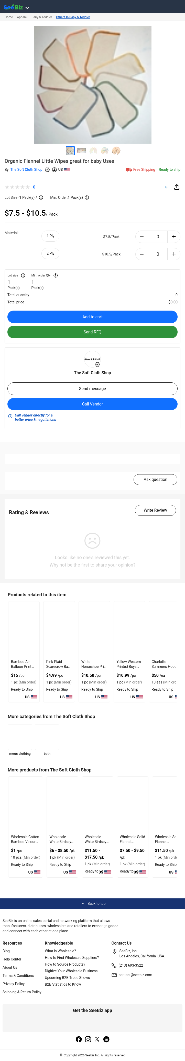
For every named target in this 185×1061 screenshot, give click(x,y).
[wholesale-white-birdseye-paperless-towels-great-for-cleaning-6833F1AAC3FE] (97, 805)
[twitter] (97, 1039)
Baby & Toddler (41, 17)
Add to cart (92, 316)
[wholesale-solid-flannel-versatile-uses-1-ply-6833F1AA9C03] (167, 805)
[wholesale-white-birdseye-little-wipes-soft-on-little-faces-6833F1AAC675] (62, 805)
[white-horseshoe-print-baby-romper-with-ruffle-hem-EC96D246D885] (94, 629)
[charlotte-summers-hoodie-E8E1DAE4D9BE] (166, 629)
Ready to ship (169, 169)
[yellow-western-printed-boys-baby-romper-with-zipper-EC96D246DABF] (129, 629)
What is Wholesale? (60, 951)
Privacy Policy (14, 984)
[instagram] (88, 1039)
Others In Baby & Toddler (73, 17)
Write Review (155, 510)
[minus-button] (142, 237)
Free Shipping (140, 169)
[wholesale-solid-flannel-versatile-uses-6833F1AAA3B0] (132, 805)
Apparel (22, 17)
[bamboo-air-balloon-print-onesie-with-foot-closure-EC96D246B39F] (23, 629)
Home (9, 17)
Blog (6, 951)
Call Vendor (92, 404)
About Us (10, 967)
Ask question (155, 479)
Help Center (12, 959)
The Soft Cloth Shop (26, 169)
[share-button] (176, 187)
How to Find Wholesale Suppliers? (72, 958)
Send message (92, 388)
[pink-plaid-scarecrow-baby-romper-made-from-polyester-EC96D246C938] (58, 629)
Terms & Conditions (18, 976)
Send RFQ (93, 332)
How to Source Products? (65, 964)
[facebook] (79, 1039)
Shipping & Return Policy (22, 992)
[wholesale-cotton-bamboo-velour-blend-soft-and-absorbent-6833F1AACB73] (25, 805)
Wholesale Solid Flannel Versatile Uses (132, 842)
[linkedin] (106, 1039)
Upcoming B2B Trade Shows (67, 978)
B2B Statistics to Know (63, 984)
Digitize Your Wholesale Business (71, 971)
